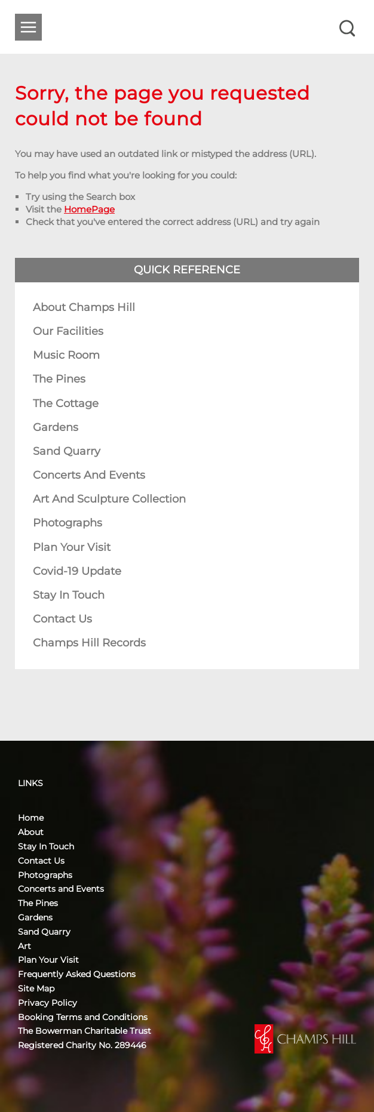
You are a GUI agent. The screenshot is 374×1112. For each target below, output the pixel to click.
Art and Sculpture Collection (109, 499)
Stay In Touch (69, 595)
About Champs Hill (84, 307)
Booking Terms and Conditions (83, 1017)
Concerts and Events (89, 475)
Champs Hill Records (89, 642)
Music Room (66, 355)
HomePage (89, 209)
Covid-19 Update (77, 571)
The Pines (59, 379)
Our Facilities (68, 331)
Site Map (36, 988)
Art (24, 946)
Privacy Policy (47, 1002)
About (31, 832)
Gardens (55, 427)
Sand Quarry (66, 451)
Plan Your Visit (72, 547)
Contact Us (62, 619)
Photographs (67, 522)
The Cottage (66, 403)
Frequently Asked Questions (77, 974)
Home (31, 817)
